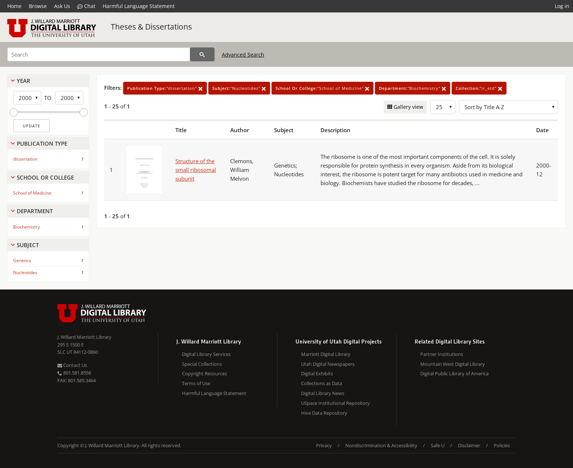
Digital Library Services (206, 354)
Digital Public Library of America (454, 373)
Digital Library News (322, 393)
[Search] (98, 54)
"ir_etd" (479, 88)
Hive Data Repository (324, 413)
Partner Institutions (441, 354)
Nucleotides (25, 272)
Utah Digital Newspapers (327, 364)
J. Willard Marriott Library (84, 337)
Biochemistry (26, 227)
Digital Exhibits (317, 373)
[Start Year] (27, 98)
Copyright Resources (204, 373)
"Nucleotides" (239, 88)
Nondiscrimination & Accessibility (381, 445)
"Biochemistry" (412, 88)
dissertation (25, 159)
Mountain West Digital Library (452, 364)
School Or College (45, 177)
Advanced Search (243, 54)
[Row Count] (442, 107)
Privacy (324, 445)
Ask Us (62, 6)
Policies (502, 445)
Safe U (437, 445)
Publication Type (42, 143)
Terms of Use (196, 383)
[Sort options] (508, 107)
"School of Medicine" (322, 88)
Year (23, 80)
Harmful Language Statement (139, 6)
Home (14, 6)
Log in (562, 6)
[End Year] (69, 98)
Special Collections (202, 364)
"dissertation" (165, 88)
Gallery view (407, 106)
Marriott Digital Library (325, 354)
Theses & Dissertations (151, 27)
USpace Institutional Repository (335, 403)
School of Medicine (32, 193)
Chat (86, 6)
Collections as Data (321, 383)
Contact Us (72, 365)
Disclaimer (469, 445)
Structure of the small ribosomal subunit (195, 169)
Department (35, 211)
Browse (38, 6)
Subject (28, 245)
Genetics (22, 260)
